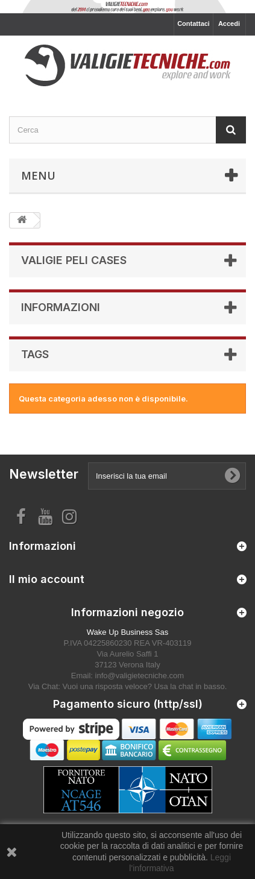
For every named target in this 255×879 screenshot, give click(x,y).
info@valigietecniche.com (139, 675)
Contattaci (193, 23)
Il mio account (46, 579)
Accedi (229, 23)
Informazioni (60, 307)
